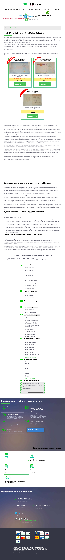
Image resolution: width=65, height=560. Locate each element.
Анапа (26, 368)
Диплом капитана (29, 355)
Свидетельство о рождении (31, 320)
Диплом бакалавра (29, 272)
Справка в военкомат (30, 334)
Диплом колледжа (29, 309)
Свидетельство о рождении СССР (33, 322)
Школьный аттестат (30, 295)
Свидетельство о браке (30, 317)
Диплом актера (28, 346)
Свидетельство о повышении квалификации (32, 326)
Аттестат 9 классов (29, 297)
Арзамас (27, 371)
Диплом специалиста (30, 268)
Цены (7, 9)
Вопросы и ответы (40, 9)
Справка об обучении (30, 331)
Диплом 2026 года (29, 267)
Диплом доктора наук (30, 303)
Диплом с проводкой (30, 287)
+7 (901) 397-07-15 (43, 15)
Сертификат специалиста (31, 336)
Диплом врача (28, 351)
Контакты (57, 9)
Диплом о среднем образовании (32, 298)
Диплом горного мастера (31, 342)
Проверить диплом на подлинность (32, 386)
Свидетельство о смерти (31, 323)
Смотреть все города (30, 378)
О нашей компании (28, 390)
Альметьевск (28, 366)
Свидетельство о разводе (31, 318)
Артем (26, 375)
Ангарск (27, 370)
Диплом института (29, 277)
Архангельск (28, 376)
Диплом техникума (29, 310)
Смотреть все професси (30, 357)
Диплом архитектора (30, 347)
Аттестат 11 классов (30, 293)
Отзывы (50, 9)
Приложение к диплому (30, 285)
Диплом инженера (29, 352)
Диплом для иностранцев (31, 280)
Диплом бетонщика (29, 344)
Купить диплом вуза (29, 288)
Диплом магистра (29, 270)
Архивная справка (29, 329)
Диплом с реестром (29, 273)
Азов (26, 365)
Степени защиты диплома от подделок (33, 385)
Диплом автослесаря (30, 341)
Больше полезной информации (35, 392)
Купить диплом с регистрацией (31, 383)
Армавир (27, 373)
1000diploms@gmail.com (24, 14)
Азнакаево (27, 363)
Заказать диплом (15, 9)
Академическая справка (31, 328)
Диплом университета (30, 278)
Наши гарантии (27, 388)
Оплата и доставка (27, 9)
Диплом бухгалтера (29, 349)
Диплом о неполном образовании (33, 283)
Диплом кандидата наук (31, 304)
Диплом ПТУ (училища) (30, 312)
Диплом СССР (28, 282)
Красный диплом (29, 275)
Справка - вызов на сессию (31, 333)
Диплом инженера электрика (32, 354)
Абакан (26, 361)
